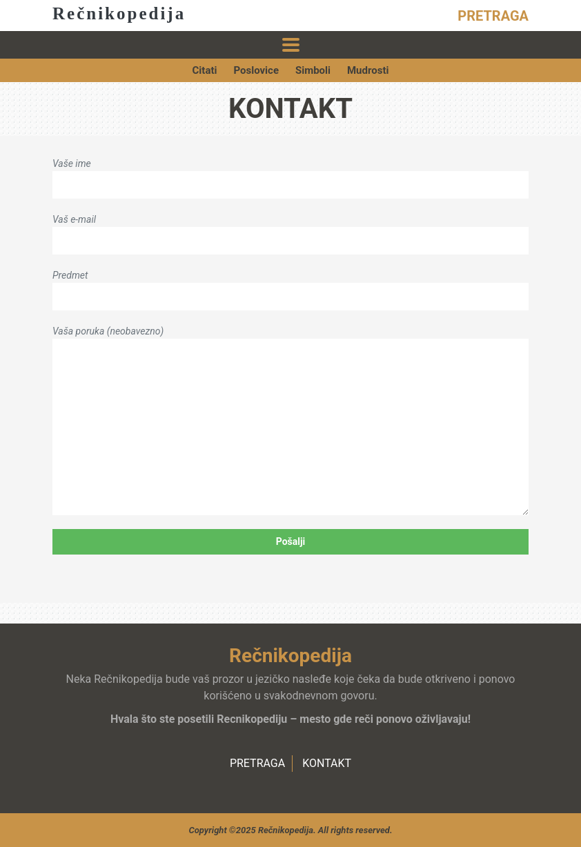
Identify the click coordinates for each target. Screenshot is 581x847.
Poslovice (256, 70)
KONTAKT (326, 763)
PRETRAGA (493, 16)
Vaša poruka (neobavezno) (290, 420)
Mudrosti (367, 70)
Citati (205, 70)
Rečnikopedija (119, 13)
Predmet (290, 286)
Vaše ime (290, 174)
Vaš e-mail (290, 230)
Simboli (313, 70)
